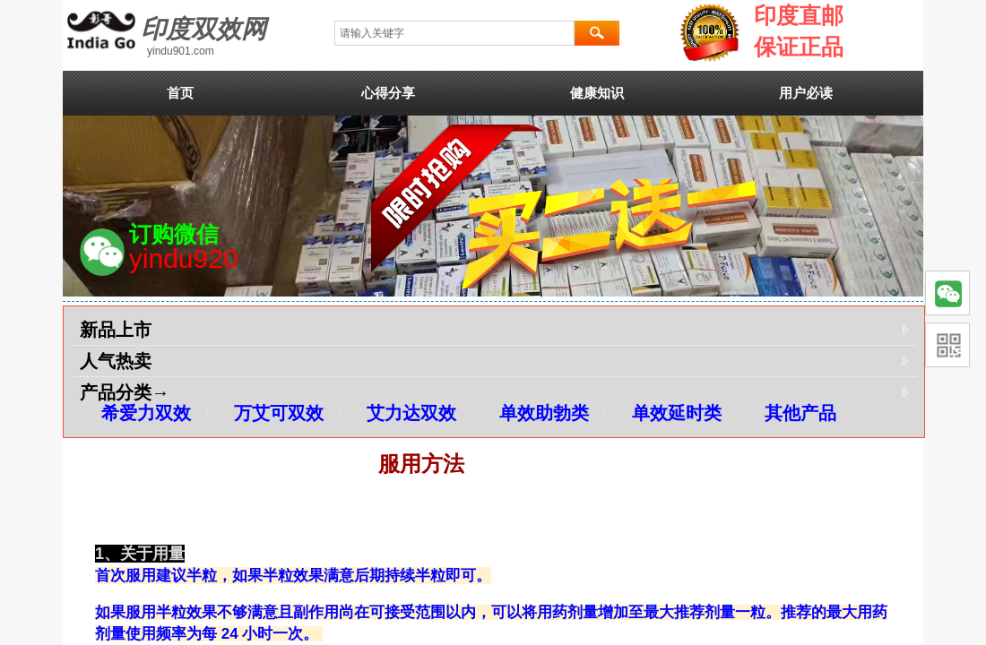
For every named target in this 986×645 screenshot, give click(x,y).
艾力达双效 (411, 413)
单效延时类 (677, 413)
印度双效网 (203, 29)
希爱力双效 (146, 413)
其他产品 (800, 413)
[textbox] (454, 33)
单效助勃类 (544, 413)
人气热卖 (115, 361)
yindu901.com (180, 51)
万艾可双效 (279, 413)
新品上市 (115, 330)
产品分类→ (124, 392)
